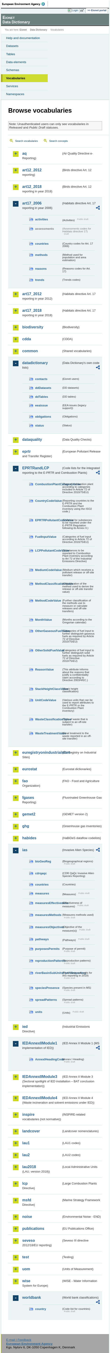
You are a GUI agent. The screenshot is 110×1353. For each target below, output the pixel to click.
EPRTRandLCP (35, 468)
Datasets (12, 46)
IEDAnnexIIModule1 (39, 1043)
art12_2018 (32, 187)
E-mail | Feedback (18, 1340)
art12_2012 (32, 170)
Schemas (12, 70)
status (39, 425)
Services (12, 86)
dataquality (32, 439)
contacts (41, 379)
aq (24, 153)
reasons (41, 268)
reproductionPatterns (48, 960)
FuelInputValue (45, 536)
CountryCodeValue (48, 500)
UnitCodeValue (45, 700)
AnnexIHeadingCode (48, 1059)
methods (41, 255)
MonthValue (43, 619)
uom (26, 1269)
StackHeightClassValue (48, 689)
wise (26, 1281)
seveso (28, 1240)
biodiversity (32, 327)
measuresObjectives (48, 927)
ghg (25, 826)
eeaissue (41, 405)
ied (25, 1027)
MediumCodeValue (48, 570)
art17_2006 (32, 203)
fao (25, 781)
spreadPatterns (46, 999)
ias (24, 850)
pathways (42, 939)
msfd (26, 1200)
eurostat (29, 769)
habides (29, 838)
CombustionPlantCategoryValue (48, 484)
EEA (25, 4)
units (38, 1012)
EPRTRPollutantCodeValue (48, 520)
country (40, 1309)
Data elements (16, 62)
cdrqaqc (41, 873)
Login (75, 10)
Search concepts (58, 141)
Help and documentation (23, 38)
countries (42, 243)
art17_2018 (32, 310)
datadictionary (35, 363)
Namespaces (15, 94)
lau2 (26, 1155)
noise (27, 1217)
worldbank (31, 1297)
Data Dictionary (38, 30)
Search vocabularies (26, 141)
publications (33, 1229)
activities (41, 219)
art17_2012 (32, 294)
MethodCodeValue (48, 600)
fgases (28, 798)
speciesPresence (47, 988)
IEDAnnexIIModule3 (39, 1077)
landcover (31, 1131)
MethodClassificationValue (48, 583)
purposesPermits (47, 949)
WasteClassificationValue (48, 719)
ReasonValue (44, 669)
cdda (26, 339)
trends (39, 280)
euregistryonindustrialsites (41, 752)
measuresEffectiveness (48, 903)
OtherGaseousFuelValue (48, 631)
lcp (25, 1183)
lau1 (26, 1143)
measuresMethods (48, 915)
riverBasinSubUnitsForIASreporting (48, 973)
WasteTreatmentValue (48, 733)
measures (42, 893)
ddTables (41, 396)
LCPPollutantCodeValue (48, 550)
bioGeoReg (43, 861)
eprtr (26, 451)
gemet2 (28, 814)
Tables (10, 54)
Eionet (23, 30)
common (30, 351)
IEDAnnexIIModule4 (39, 1098)
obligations (43, 416)
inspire (28, 1114)
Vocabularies (15, 78)
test (25, 1257)
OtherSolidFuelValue (48, 650)
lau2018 (29, 1167)
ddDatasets (43, 388)
